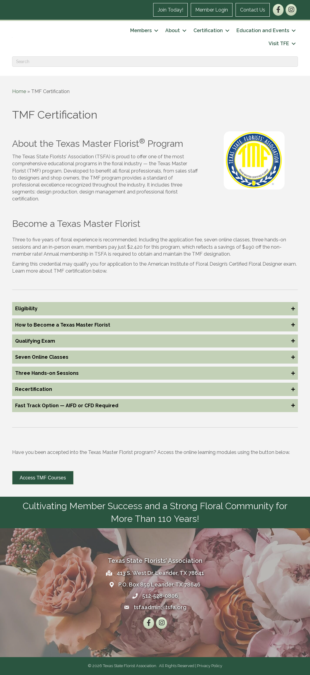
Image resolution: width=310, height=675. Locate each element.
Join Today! (170, 10)
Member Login (211, 10)
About (172, 30)
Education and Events (262, 30)
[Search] (155, 61)
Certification (208, 30)
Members (141, 30)
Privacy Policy (209, 665)
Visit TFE (279, 43)
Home (19, 91)
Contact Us (252, 10)
